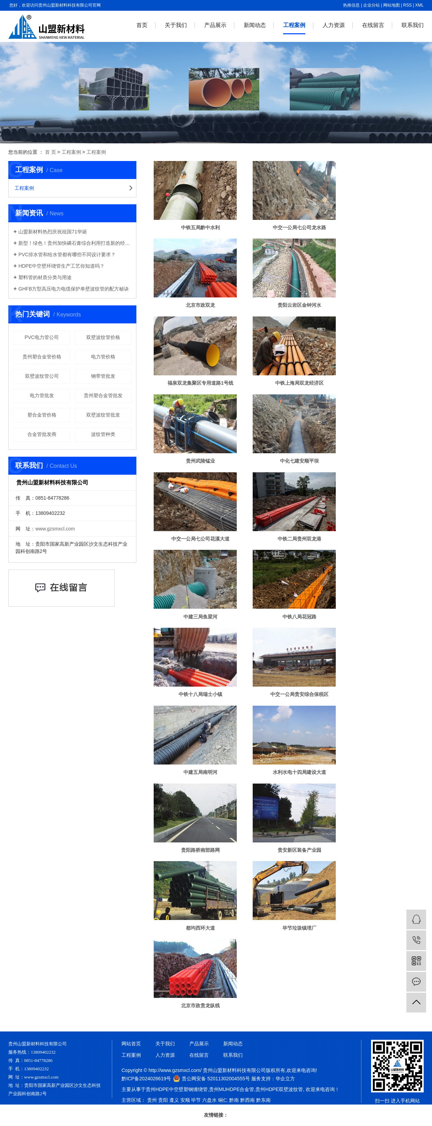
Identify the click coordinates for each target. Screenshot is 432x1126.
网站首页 (131, 1043)
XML (419, 5)
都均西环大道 (200, 928)
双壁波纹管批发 (103, 415)
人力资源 (334, 25)
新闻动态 (255, 25)
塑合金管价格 (41, 415)
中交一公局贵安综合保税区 (299, 694)
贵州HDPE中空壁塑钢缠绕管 (177, 1089)
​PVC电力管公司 (42, 337)
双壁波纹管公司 (42, 376)
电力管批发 (42, 395)
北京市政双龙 (200, 305)
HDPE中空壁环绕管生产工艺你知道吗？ (61, 266)
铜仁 (223, 1100)
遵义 (174, 1100)
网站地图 (391, 5)
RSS (407, 5)
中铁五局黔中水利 (200, 227)
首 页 (50, 152)
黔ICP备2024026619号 (146, 1078)
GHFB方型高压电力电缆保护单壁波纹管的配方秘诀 (73, 289)
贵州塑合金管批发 (103, 395)
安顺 (185, 1100)
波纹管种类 (103, 434)
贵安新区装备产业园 (299, 850)
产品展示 (215, 25)
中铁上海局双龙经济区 (299, 383)
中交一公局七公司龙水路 (299, 227)
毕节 (196, 1100)
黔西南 (247, 1100)
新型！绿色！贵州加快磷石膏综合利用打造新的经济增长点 (74, 243)
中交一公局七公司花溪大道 (200, 539)
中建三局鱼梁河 (200, 616)
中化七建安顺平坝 (299, 461)
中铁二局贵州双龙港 (299, 539)
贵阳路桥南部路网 (200, 850)
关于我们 (176, 25)
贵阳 (163, 1100)
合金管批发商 (41, 434)
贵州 (152, 1100)
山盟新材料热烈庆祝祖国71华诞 (52, 231)
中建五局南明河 (200, 772)
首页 (141, 25)
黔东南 (263, 1100)
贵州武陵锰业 (200, 461)
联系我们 (413, 25)
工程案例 (294, 25)
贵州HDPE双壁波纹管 (279, 1089)
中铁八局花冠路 (299, 616)
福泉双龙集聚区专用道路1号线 (200, 383)
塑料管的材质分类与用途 (45, 277)
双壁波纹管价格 (103, 337)
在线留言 (373, 25)
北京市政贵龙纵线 (200, 1005)
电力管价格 (103, 356)
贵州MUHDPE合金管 (231, 1089)
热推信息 (351, 5)
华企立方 (285, 1078)
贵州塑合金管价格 (41, 356)
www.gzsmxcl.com (55, 528)
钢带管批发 (103, 376)
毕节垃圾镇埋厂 (299, 928)
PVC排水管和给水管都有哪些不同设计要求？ (67, 254)
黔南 (234, 1100)
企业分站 (371, 5)
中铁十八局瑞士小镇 (200, 694)
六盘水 (209, 1100)
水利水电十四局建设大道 (299, 772)
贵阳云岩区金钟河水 (299, 305)
